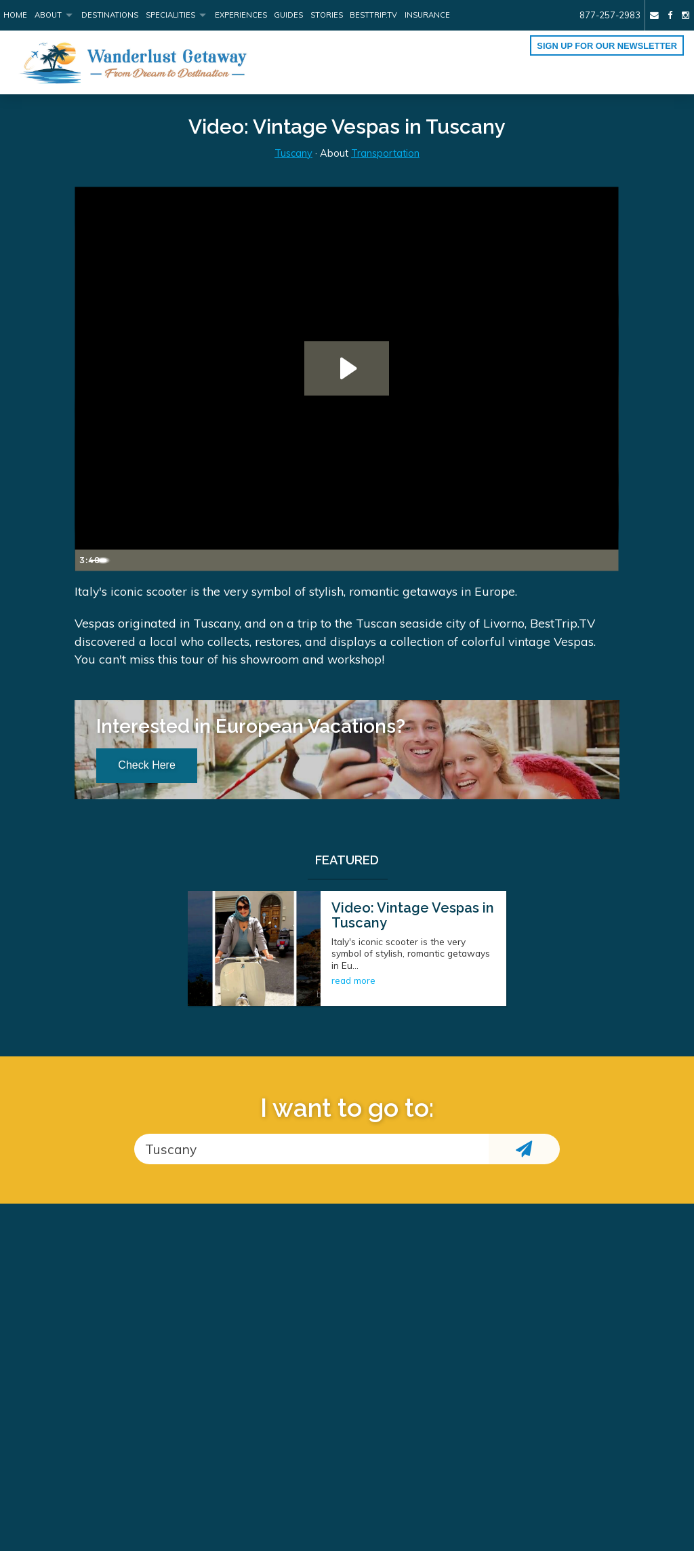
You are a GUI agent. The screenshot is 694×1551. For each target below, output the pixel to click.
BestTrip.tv (373, 15)
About (48, 15)
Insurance (427, 15)
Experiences (241, 15)
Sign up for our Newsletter (607, 46)
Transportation (385, 153)
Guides (288, 15)
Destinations (109, 15)
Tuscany (293, 153)
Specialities (170, 15)
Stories (326, 15)
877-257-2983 (609, 14)
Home (15, 15)
